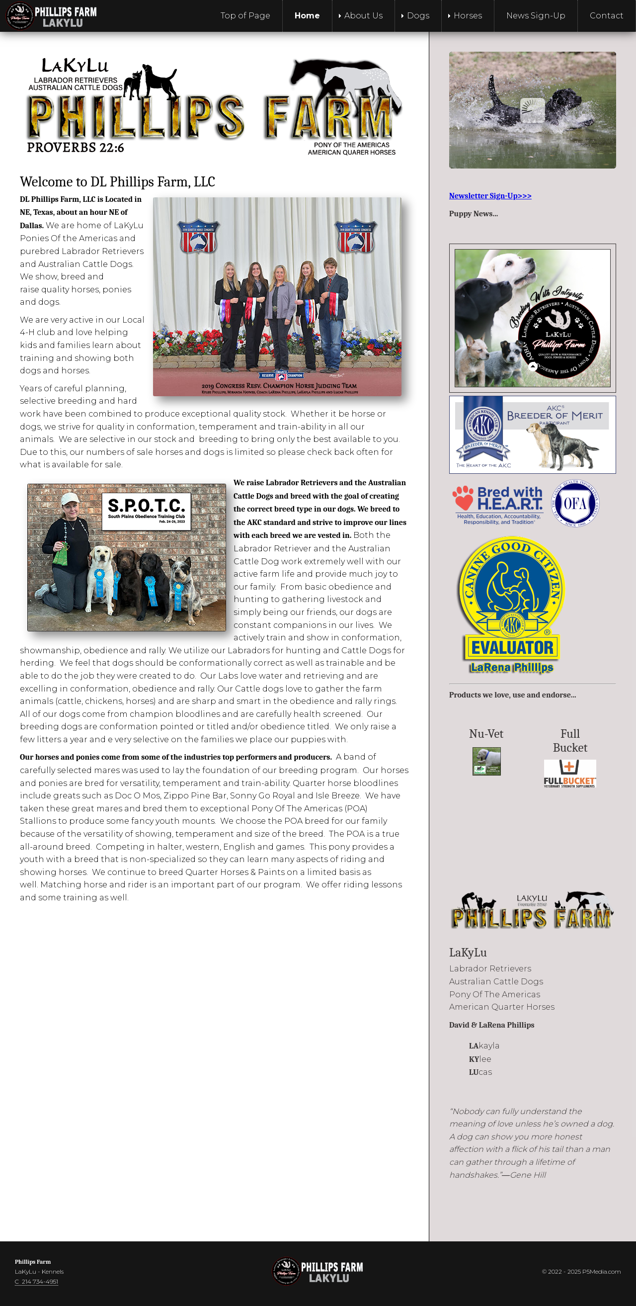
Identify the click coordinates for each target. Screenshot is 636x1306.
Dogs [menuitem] (418, 15)
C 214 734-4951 (36, 1281)
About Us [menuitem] (363, 15)
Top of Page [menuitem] (245, 15)
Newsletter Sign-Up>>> (490, 195)
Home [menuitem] (307, 15)
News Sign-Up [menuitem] (535, 15)
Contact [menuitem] (607, 15)
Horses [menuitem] (468, 15)
